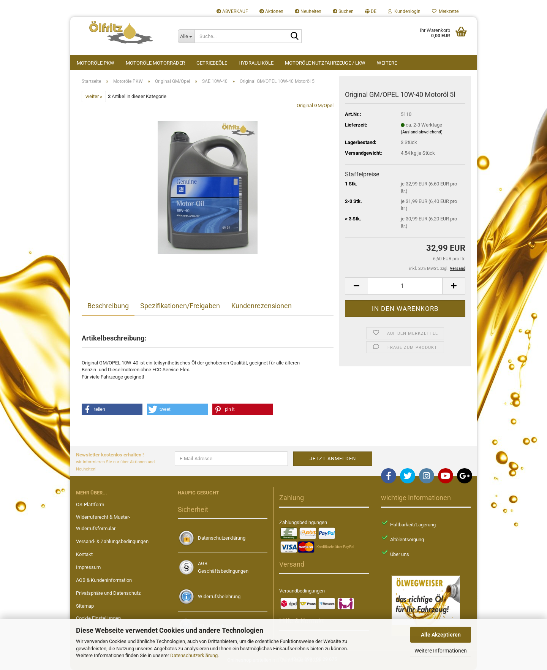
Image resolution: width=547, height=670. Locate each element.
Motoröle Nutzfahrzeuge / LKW (325, 63)
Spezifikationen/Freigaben (180, 306)
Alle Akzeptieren (441, 635)
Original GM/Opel (315, 105)
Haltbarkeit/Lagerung (413, 524)
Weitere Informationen (440, 651)
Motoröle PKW (95, 63)
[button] (370, 11)
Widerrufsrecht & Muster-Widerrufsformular (103, 522)
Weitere (387, 63)
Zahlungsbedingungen (303, 522)
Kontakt (84, 554)
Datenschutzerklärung (194, 655)
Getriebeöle (211, 63)
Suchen (343, 11)
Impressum (88, 567)
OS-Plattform (90, 504)
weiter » (93, 96)
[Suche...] (186, 36)
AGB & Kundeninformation (104, 580)
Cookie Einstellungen (98, 618)
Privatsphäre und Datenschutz (108, 593)
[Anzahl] (405, 286)
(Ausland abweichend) (422, 132)
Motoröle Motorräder (155, 63)
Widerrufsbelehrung (219, 596)
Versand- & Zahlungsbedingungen (112, 541)
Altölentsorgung (407, 539)
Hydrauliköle (256, 63)
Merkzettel (446, 11)
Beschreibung (108, 306)
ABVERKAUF (232, 11)
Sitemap (85, 606)
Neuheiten (308, 11)
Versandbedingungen (302, 591)
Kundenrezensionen (261, 306)
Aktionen (271, 11)
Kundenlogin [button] (404, 11)
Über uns (399, 554)
